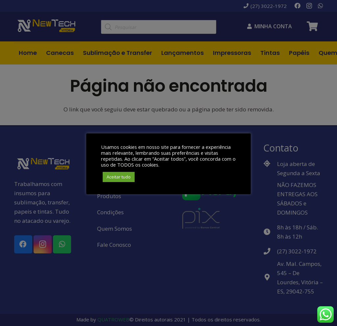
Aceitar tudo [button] (119, 177)
